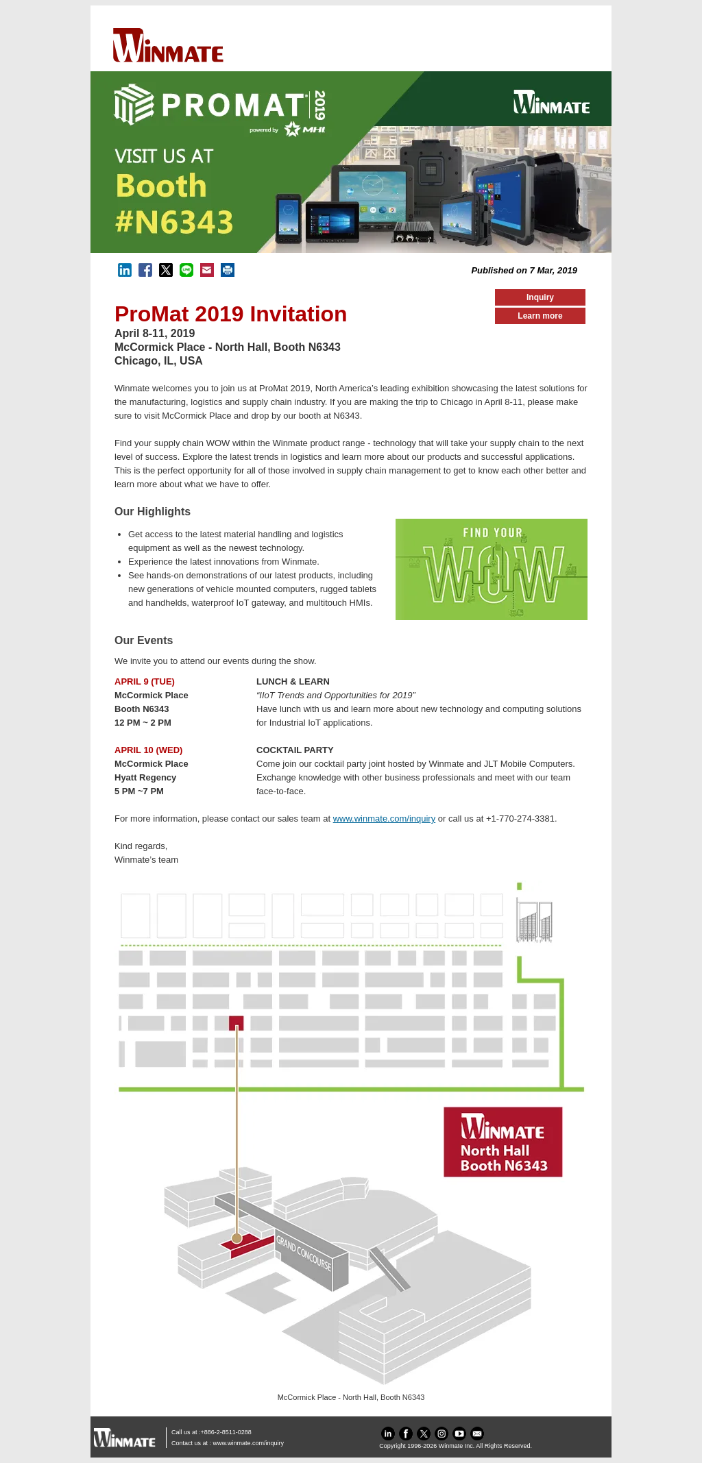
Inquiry (540, 297)
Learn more (540, 316)
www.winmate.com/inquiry (384, 818)
